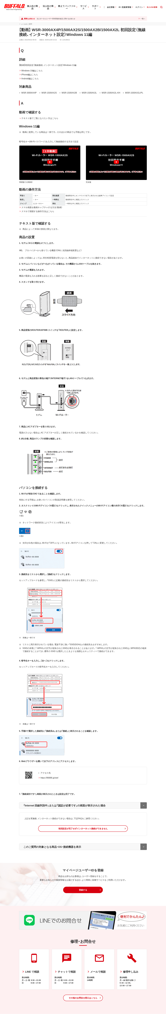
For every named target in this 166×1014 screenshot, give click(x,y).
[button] (83, 828)
